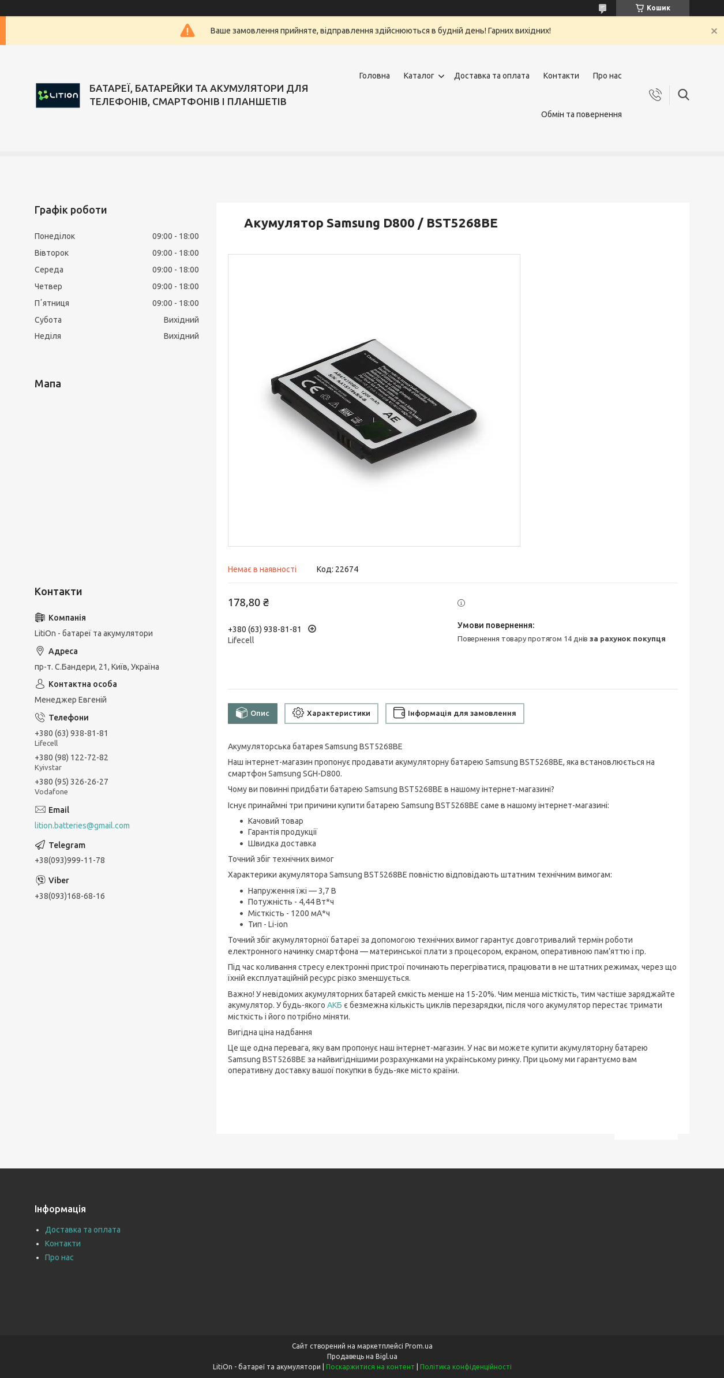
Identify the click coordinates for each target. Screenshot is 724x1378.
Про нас (607, 75)
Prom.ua (419, 1346)
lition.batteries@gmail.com (82, 825)
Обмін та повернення (581, 114)
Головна (374, 75)
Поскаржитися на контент (370, 1366)
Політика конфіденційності (466, 1366)
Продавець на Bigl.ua (362, 1356)
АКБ (334, 1005)
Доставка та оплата (492, 75)
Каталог (419, 75)
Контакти (561, 75)
